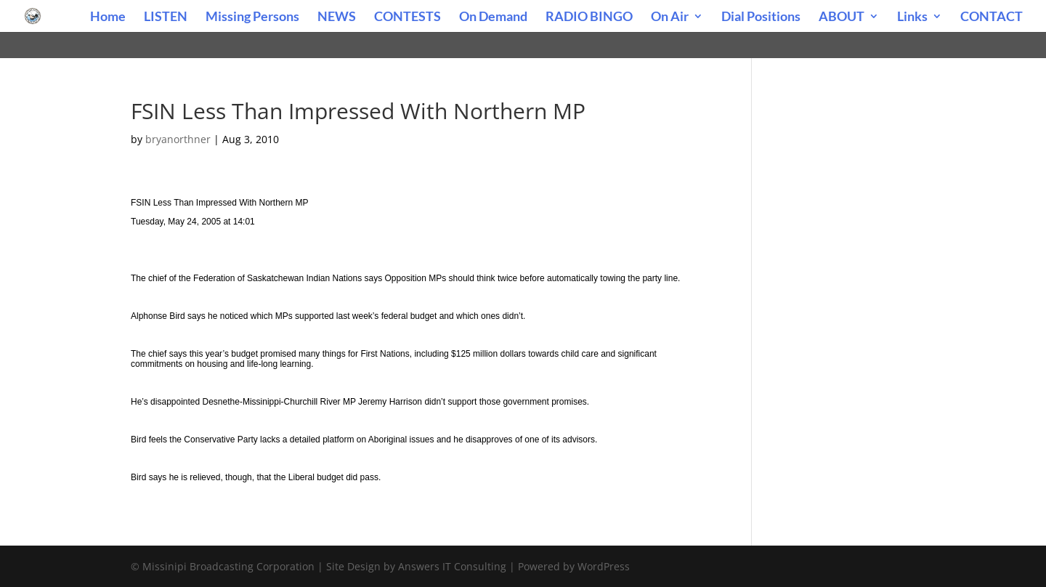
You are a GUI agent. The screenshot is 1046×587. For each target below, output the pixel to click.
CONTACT (991, 17)
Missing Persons (252, 17)
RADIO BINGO (589, 17)
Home (108, 17)
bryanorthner (178, 139)
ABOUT (841, 17)
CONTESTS (407, 17)
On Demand (493, 17)
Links (912, 17)
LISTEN (165, 17)
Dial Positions (760, 17)
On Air (670, 17)
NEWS (336, 17)
